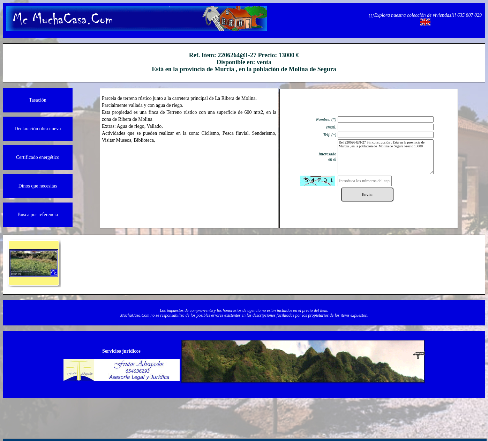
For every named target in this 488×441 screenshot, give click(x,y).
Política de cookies (323, 413)
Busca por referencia (37, 214)
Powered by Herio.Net (375, 413)
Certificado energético (38, 157)
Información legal (116, 413)
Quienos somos (168, 413)
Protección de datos (271, 413)
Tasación (37, 100)
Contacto (219, 413)
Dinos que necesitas (37, 186)
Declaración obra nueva (38, 128)
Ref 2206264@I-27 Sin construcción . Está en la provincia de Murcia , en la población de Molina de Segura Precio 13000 (386, 156)
